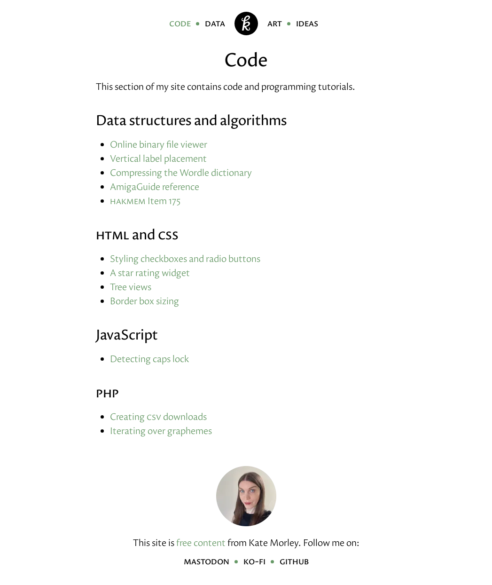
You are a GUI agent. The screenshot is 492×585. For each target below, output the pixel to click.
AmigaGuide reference (154, 187)
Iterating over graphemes (161, 431)
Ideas (307, 23)
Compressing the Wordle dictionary (181, 172)
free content (201, 543)
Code (180, 23)
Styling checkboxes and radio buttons (185, 259)
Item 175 (145, 201)
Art (274, 23)
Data (215, 23)
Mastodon (206, 561)
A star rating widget (150, 273)
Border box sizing (144, 301)
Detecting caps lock (149, 359)
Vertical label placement (158, 158)
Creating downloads (158, 417)
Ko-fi (254, 561)
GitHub (294, 561)
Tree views (130, 287)
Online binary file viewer (158, 144)
